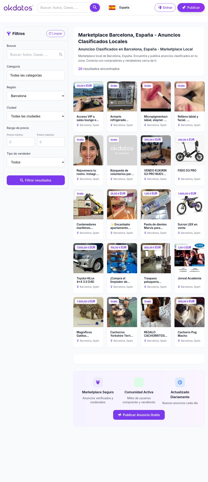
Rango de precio (18, 128)
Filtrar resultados (35, 180)
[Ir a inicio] (18, 7)
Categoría (13, 66)
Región (11, 87)
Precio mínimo (15, 134)
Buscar (11, 45)
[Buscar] (95, 7)
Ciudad (11, 107)
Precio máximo (45, 134)
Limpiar (55, 33)
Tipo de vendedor (19, 153)
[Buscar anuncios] (69, 7)
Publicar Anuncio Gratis (139, 415)
